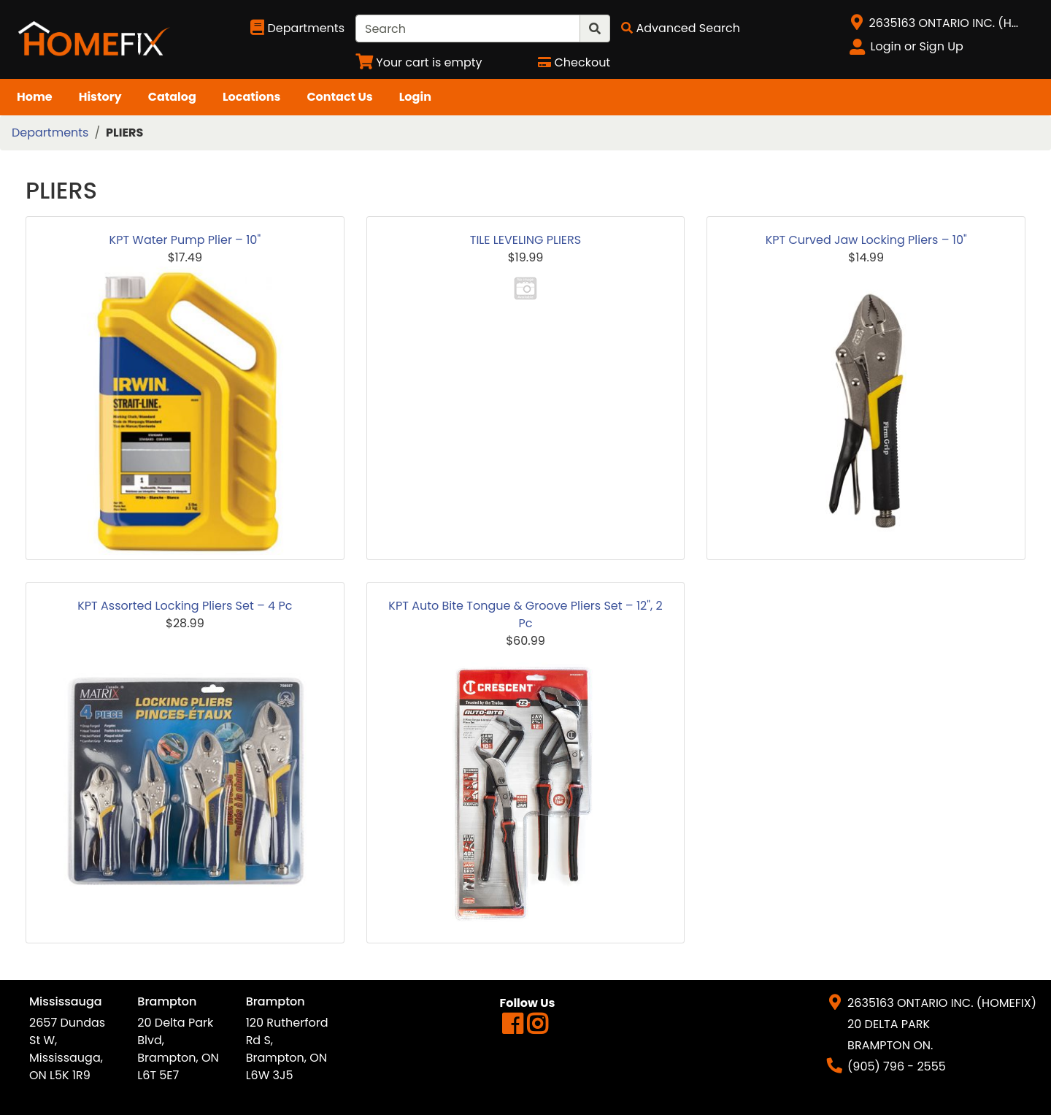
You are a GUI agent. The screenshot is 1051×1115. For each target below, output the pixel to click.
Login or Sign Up (917, 46)
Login (415, 96)
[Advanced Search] (680, 28)
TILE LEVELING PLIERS (525, 239)
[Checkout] (574, 62)
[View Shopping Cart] (418, 62)
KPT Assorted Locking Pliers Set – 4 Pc (184, 605)
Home (35, 96)
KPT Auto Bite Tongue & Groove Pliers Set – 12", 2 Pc (525, 614)
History (100, 96)
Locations (252, 96)
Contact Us (339, 96)
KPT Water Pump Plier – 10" (185, 239)
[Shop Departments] (297, 28)
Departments (50, 132)
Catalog (172, 96)
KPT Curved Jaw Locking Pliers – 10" (866, 239)
